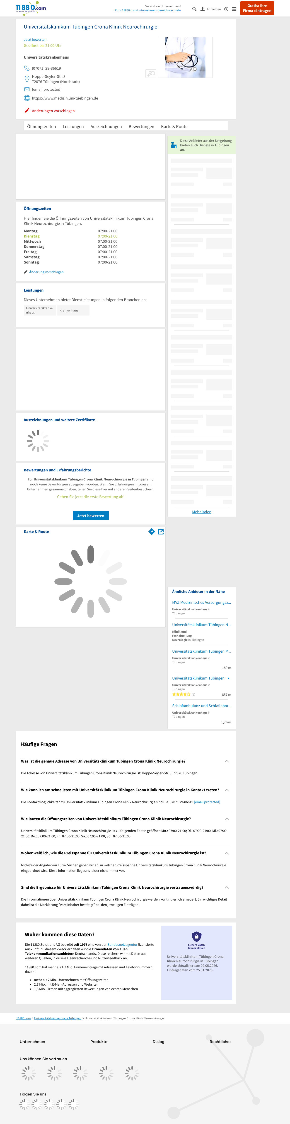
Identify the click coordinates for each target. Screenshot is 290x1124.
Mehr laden (201, 511)
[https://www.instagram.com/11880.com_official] (37, 1105)
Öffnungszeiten (41, 126)
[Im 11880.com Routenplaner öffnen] (151, 530)
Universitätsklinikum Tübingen (198, 678)
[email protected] (207, 802)
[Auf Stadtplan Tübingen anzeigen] (161, 531)
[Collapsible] (227, 761)
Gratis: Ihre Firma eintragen (257, 8)
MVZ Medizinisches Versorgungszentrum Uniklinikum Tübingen (201, 602)
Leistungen (73, 126)
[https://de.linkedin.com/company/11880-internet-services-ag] (61, 1105)
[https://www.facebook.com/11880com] (25, 1105)
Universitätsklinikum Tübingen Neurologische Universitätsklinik (201, 624)
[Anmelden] (212, 8)
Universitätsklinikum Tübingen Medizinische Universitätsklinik (201, 651)
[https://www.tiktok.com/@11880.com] (49, 1105)
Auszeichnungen (106, 126)
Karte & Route (174, 126)
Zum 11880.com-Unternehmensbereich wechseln (148, 10)
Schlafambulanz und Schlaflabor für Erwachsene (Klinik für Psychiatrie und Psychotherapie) (201, 705)
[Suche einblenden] (196, 8)
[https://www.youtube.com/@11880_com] (74, 1105)
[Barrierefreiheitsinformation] (228, 8)
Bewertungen (141, 126)
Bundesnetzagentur (122, 944)
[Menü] (236, 8)
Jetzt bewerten (90, 515)
